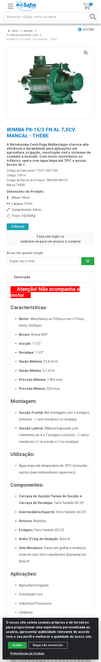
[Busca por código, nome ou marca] (46, 17)
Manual (17, 226)
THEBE (20, 185)
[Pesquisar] (93, 17)
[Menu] (10, 6)
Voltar (86, 30)
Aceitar (17, 645)
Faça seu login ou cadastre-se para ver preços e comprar (50, 238)
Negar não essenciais (48, 645)
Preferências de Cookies (27, 653)
